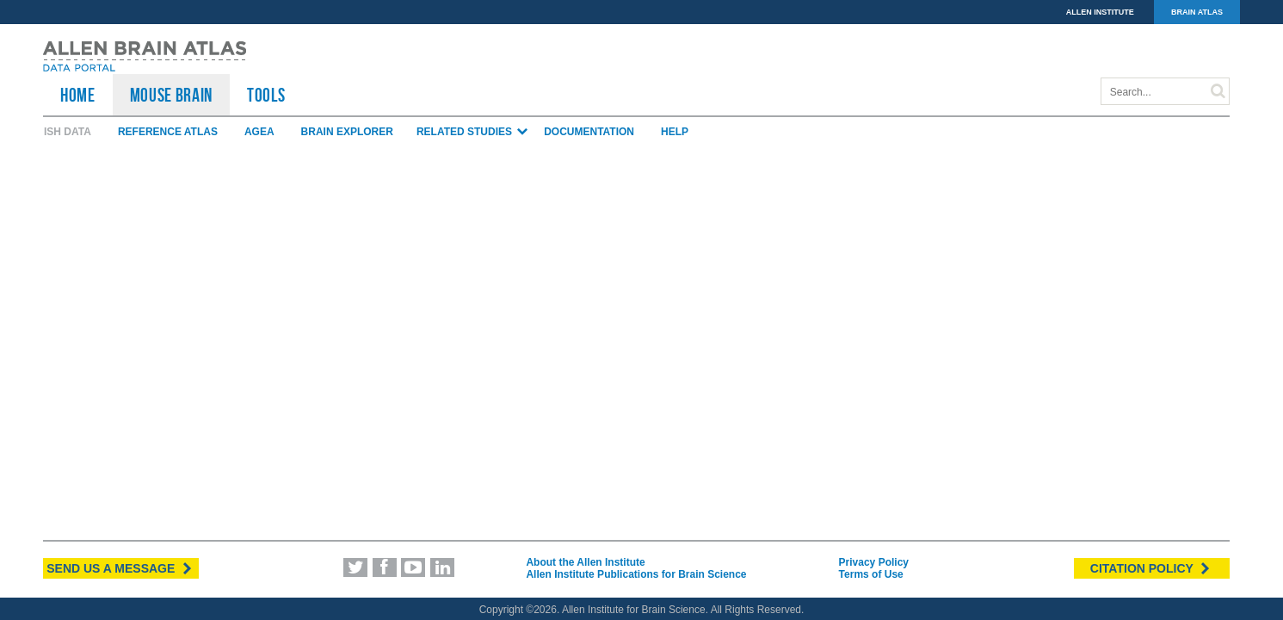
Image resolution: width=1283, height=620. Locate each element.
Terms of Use (871, 574)
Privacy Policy (874, 562)
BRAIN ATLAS (1197, 12)
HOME (78, 94)
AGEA (259, 132)
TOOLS (266, 94)
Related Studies (472, 132)
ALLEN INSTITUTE (1100, 12)
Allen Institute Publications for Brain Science (636, 574)
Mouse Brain (171, 94)
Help (674, 132)
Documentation (589, 132)
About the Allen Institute (585, 562)
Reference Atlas (168, 132)
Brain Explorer (347, 132)
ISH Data (67, 132)
